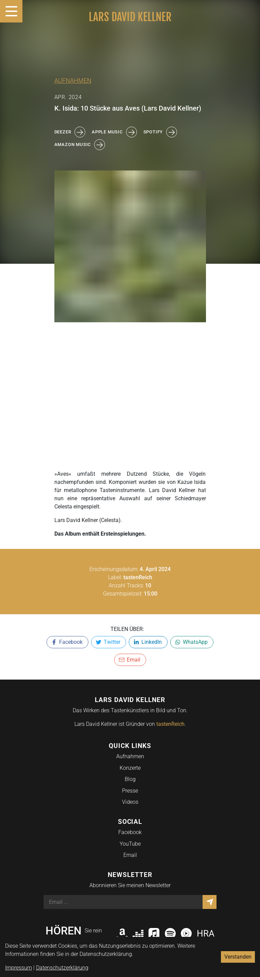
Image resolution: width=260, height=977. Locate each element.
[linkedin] (148, 642)
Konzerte (130, 768)
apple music (114, 132)
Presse (130, 790)
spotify (160, 132)
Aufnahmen (72, 80)
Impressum (18, 967)
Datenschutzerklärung (62, 967)
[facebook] (67, 642)
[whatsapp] (191, 642)
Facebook (130, 832)
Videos (130, 802)
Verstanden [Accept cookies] (238, 957)
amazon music (79, 144)
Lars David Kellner (130, 17)
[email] (130, 660)
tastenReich (170, 724)
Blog (130, 779)
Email (130, 855)
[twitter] (108, 642)
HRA (205, 933)
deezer (69, 132)
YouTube (130, 844)
